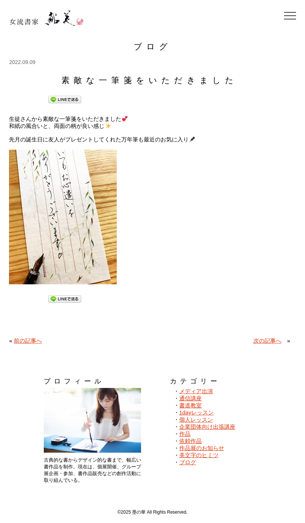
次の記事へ (267, 340)
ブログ (187, 462)
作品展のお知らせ (201, 448)
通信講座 (190, 398)
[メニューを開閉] (290, 16)
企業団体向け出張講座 (207, 426)
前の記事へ (28, 340)
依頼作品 (190, 441)
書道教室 (190, 405)
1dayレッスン (196, 412)
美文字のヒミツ (199, 455)
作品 (184, 434)
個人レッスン (196, 419)
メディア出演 (196, 391)
